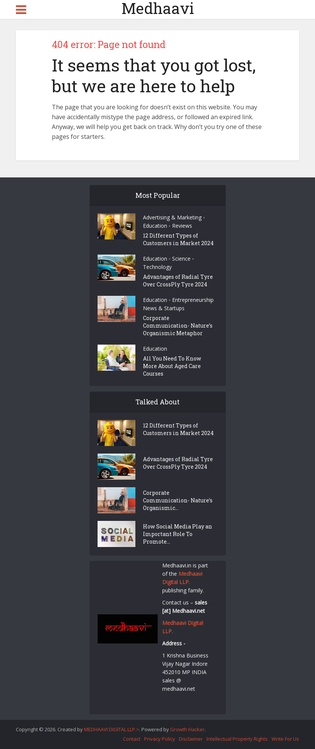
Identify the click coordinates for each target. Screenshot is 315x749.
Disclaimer (191, 738)
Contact (131, 738)
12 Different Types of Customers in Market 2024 (178, 239)
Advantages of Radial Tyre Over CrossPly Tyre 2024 (178, 280)
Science (181, 258)
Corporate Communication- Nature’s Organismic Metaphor (178, 325)
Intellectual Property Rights (237, 738)
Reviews (182, 225)
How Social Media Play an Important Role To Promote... (177, 534)
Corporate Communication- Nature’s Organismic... (178, 500)
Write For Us (285, 738)
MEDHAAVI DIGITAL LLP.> (111, 729)
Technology (157, 266)
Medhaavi (157, 8)
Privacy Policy (159, 738)
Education (155, 225)
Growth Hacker (187, 729)
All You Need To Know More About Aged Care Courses (172, 366)
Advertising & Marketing (172, 217)
